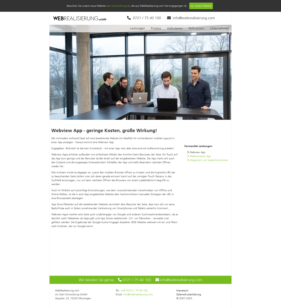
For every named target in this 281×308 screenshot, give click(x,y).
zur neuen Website (201, 5)
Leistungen (137, 28)
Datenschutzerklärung (188, 294)
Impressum (182, 290)
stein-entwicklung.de (118, 5)
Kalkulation (175, 28)
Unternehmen (219, 28)
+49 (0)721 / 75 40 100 (134, 290)
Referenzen (196, 28)
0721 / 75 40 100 (144, 18)
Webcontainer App (199, 156)
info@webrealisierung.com (191, 18)
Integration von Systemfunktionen (207, 160)
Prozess (156, 28)
